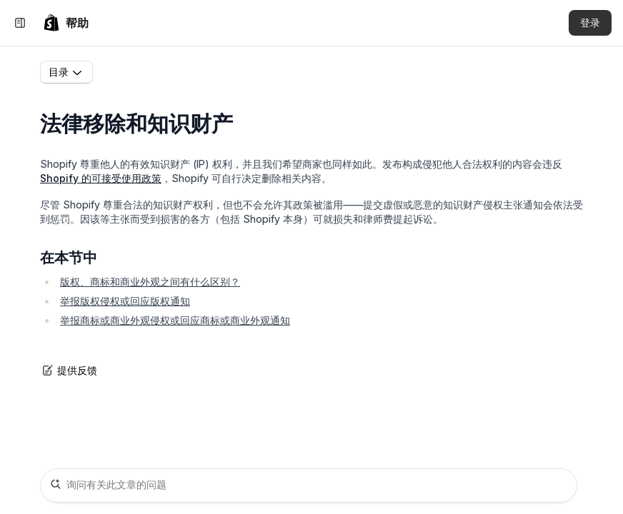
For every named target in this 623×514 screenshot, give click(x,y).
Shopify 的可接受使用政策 (100, 178)
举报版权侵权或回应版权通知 (125, 301)
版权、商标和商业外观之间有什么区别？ (150, 282)
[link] (66, 22)
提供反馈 (68, 370)
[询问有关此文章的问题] (308, 485)
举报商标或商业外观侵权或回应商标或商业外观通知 (175, 320)
